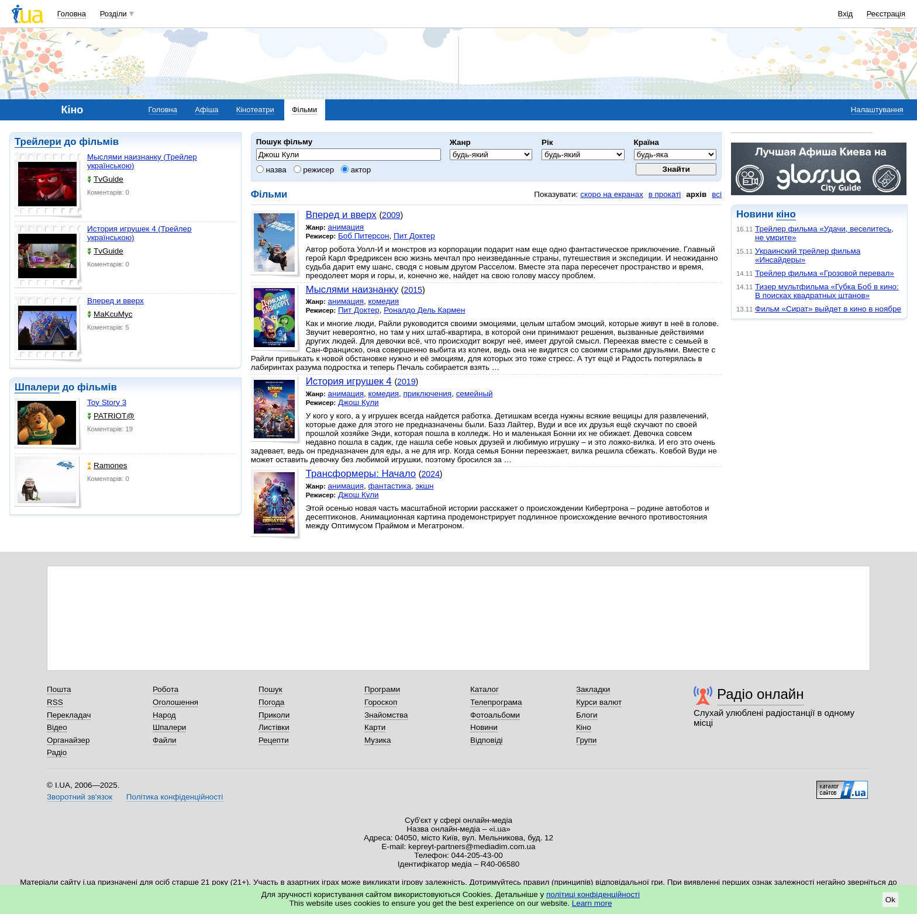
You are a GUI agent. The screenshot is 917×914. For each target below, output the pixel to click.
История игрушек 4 (349, 381)
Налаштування (877, 109)
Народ (164, 715)
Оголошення (175, 702)
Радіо (57, 752)
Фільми (304, 109)
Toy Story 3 (106, 402)
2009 (391, 215)
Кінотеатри (255, 109)
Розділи (113, 13)
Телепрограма (496, 702)
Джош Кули (358, 402)
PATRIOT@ (111, 415)
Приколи (273, 715)
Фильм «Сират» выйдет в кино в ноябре (828, 308)
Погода (271, 702)
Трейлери (38, 141)
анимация (346, 227)
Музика (377, 740)
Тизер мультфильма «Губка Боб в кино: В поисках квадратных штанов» (827, 291)
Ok (890, 899)
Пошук (270, 689)
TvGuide (105, 179)
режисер (314, 169)
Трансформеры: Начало (361, 473)
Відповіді (486, 740)
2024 (430, 474)
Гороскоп (380, 702)
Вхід (845, 13)
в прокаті (665, 194)
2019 (406, 381)
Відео (57, 727)
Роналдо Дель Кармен (424, 310)
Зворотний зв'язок (79, 796)
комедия (383, 301)
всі (717, 194)
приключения (428, 393)
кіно (785, 214)
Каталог (484, 689)
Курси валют (599, 702)
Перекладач (69, 715)
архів (696, 194)
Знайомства (386, 715)
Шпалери (37, 387)
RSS (55, 702)
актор (356, 169)
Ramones (107, 465)
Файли (165, 740)
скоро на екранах (611, 194)
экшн (424, 486)
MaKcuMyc (109, 314)
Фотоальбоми (495, 715)
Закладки (593, 689)
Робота (165, 689)
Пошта (59, 689)
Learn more (592, 903)
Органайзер (68, 740)
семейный (474, 393)
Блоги (587, 715)
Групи (586, 740)
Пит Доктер (414, 235)
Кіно (583, 727)
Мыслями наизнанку (352, 289)
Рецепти (273, 740)
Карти (374, 727)
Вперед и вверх (115, 300)
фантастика (389, 486)
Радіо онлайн (760, 694)
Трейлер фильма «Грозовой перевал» (824, 273)
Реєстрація (886, 13)
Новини (484, 727)
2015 (413, 290)
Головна (71, 13)
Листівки (273, 727)
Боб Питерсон (363, 235)
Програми (382, 689)
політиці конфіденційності (593, 894)
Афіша (206, 109)
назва (271, 169)
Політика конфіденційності (174, 796)
